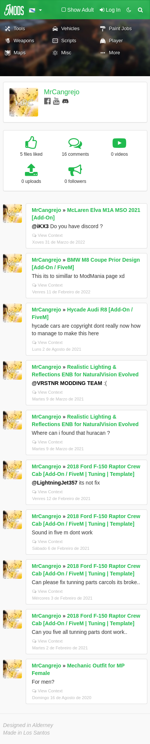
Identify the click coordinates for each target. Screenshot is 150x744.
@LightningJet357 (54, 483)
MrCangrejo (61, 92)
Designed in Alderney (28, 725)
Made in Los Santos (26, 733)
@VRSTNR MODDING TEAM (67, 383)
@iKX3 (40, 226)
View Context (47, 235)
